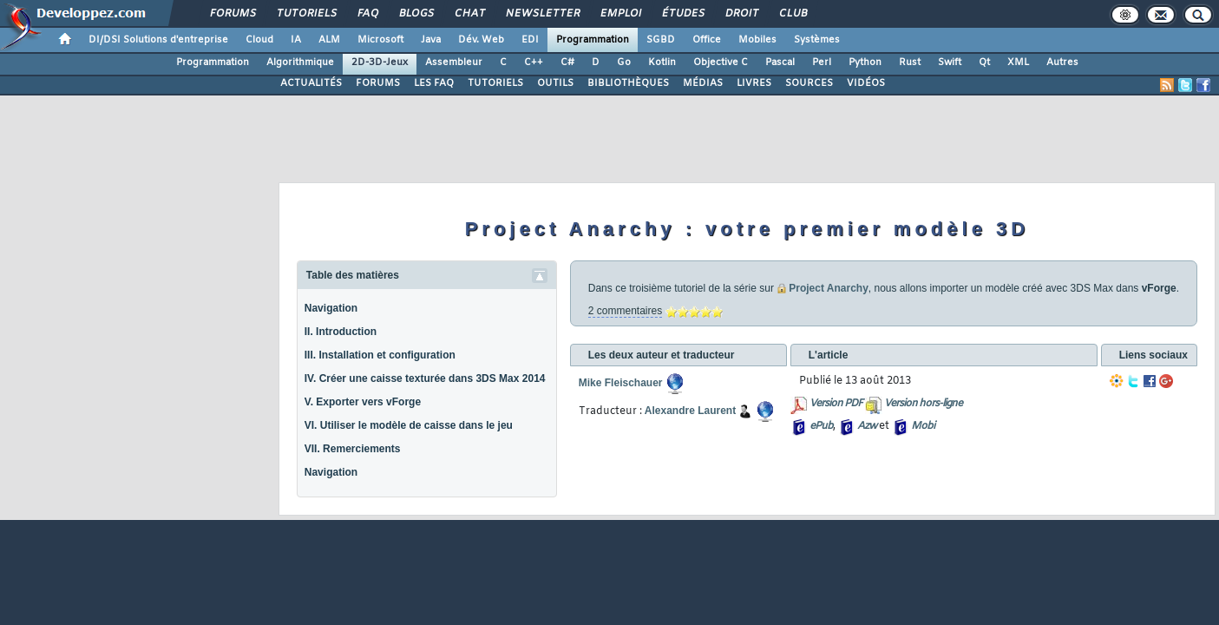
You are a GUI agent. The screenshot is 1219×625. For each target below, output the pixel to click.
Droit (741, 14)
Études (682, 14)
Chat (469, 14)
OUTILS (555, 83)
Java (431, 40)
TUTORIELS (495, 83)
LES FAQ (434, 83)
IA (296, 40)
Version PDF (835, 404)
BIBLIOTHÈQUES (628, 83)
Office (706, 40)
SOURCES (809, 83)
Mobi (922, 426)
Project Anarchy (828, 288)
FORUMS (378, 83)
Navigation (331, 308)
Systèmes (817, 40)
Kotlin (662, 62)
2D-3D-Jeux (379, 62)
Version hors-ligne (923, 404)
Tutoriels (306, 14)
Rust (910, 62)
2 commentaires (625, 311)
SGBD (660, 40)
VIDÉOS (866, 83)
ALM (329, 40)
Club (792, 14)
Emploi (620, 14)
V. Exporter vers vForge (363, 402)
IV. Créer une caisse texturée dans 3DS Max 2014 (425, 378)
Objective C (720, 62)
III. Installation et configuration (380, 355)
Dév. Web (481, 40)
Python (865, 62)
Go (624, 62)
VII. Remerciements (353, 449)
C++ (533, 62)
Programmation (592, 40)
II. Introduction (341, 332)
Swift (949, 62)
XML (1018, 62)
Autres (1062, 62)
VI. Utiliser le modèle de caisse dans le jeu (409, 425)
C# (567, 62)
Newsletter (541, 14)
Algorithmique (300, 62)
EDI (530, 40)
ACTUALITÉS (311, 83)
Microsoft (380, 40)
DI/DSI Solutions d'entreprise (158, 40)
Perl (821, 62)
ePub (821, 426)
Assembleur (453, 62)
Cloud (259, 40)
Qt (984, 62)
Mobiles (757, 40)
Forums (232, 14)
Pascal (780, 62)
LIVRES (754, 83)
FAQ (367, 14)
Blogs (416, 14)
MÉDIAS (703, 83)
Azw (866, 426)
